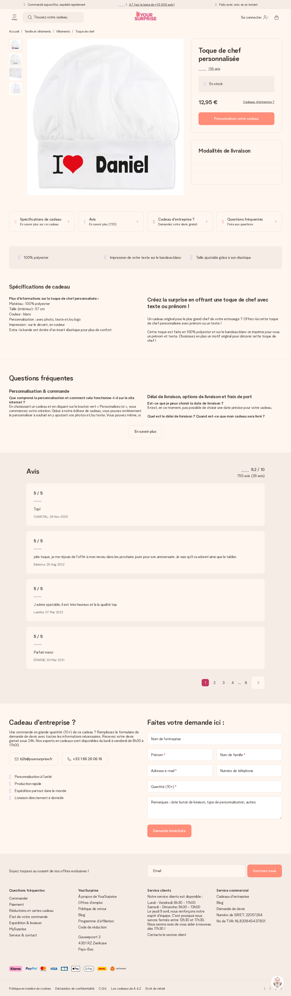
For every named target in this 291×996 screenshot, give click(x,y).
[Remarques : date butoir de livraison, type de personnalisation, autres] (214, 807)
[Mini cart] (276, 17)
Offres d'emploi (90, 902)
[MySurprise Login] (254, 17)
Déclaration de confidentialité (74, 988)
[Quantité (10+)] (214, 786)
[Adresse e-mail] (180, 771)
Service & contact (23, 935)
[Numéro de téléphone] (249, 771)
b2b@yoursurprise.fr (36, 759)
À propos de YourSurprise (97, 896)
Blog (81, 915)
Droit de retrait (155, 988)
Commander (18, 898)
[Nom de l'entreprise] (214, 739)
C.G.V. (103, 988)
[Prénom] (180, 755)
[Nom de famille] (249, 755)
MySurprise (17, 929)
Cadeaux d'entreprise (232, 896)
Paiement (16, 904)
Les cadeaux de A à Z (126, 988)
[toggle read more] (145, 431)
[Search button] (30, 17)
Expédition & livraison (25, 923)
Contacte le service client (166, 935)
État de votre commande (28, 917)
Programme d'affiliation (96, 921)
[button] (15, 45)
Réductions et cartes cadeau (31, 910)
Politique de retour (92, 909)
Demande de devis (230, 909)
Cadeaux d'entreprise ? (258, 102)
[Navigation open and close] (14, 17)
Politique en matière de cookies (30, 988)
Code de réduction (92, 927)
